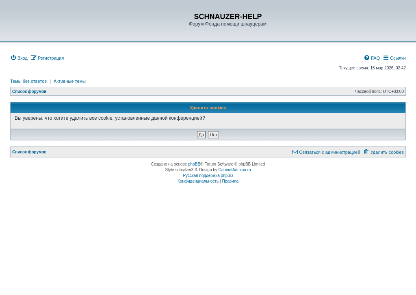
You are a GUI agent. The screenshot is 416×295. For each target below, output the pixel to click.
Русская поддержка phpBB (208, 175)
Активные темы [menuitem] (70, 81)
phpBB (194, 164)
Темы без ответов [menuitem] (28, 81)
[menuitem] (19, 58)
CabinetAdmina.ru (235, 170)
